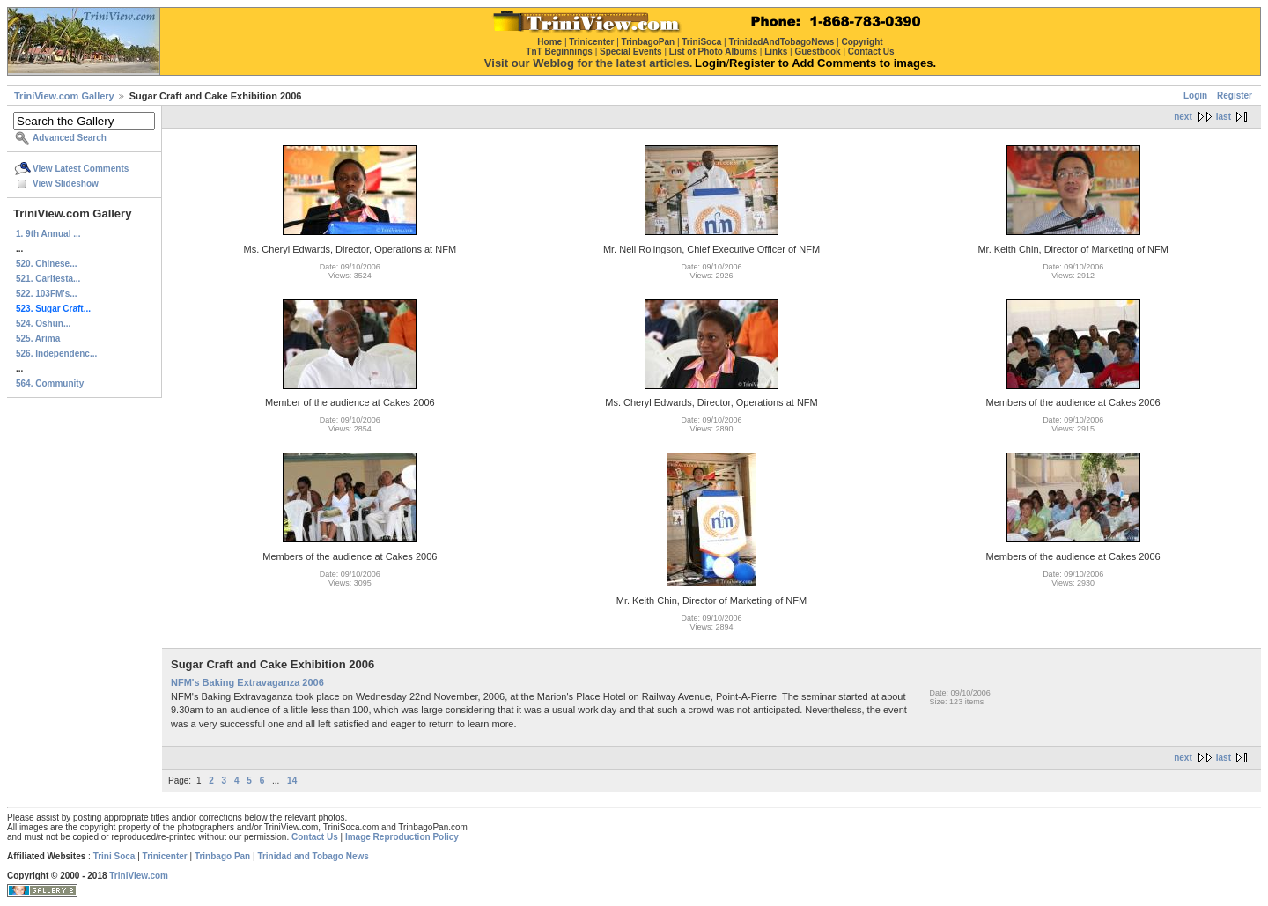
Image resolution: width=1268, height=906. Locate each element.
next (1183, 117)
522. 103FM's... (46, 293)
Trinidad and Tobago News (313, 856)
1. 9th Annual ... (48, 234)
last (1223, 117)
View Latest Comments (81, 168)
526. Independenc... (56, 353)
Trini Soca (114, 856)
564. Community (50, 383)
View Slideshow (66, 183)
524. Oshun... (43, 323)
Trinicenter (165, 856)
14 (292, 780)
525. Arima (38, 338)
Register (1234, 95)
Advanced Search (70, 138)
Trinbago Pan (222, 856)
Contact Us (314, 837)
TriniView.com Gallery (64, 96)
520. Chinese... (46, 264)
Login (1195, 95)
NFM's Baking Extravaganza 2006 (247, 682)
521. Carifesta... (48, 279)
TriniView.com (138, 875)
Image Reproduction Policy (402, 837)
